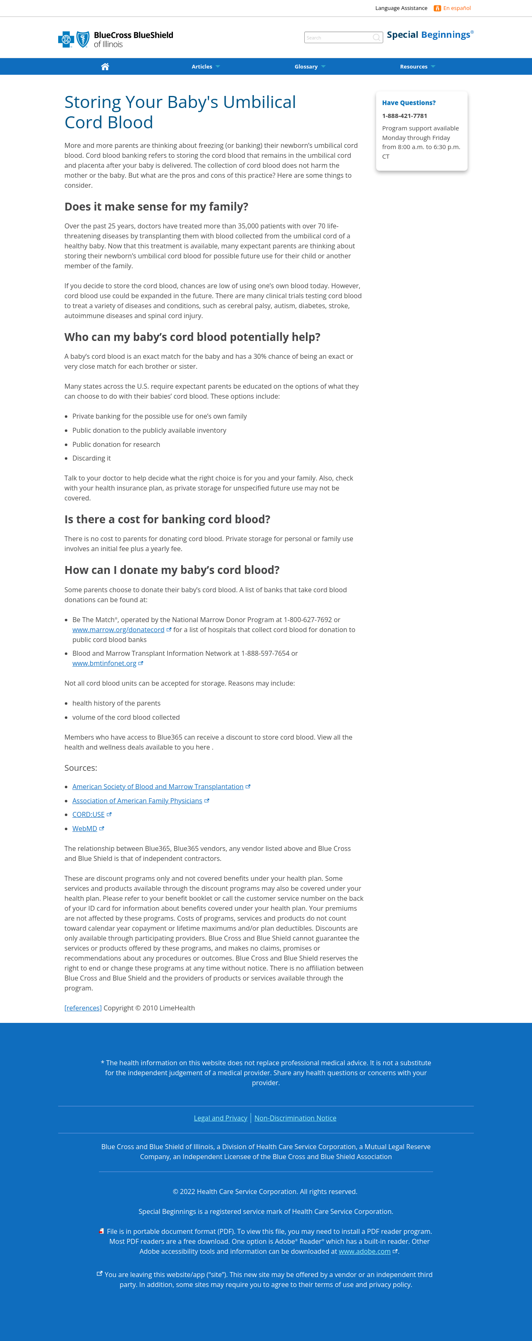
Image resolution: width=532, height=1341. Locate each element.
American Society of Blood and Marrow (161, 786)
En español (457, 8)
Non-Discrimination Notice (295, 1118)
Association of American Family (140, 800)
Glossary (306, 66)
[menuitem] (106, 66)
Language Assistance (401, 8)
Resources (414, 66)
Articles (202, 66)
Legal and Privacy (221, 1118)
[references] (83, 1007)
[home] (106, 66)
